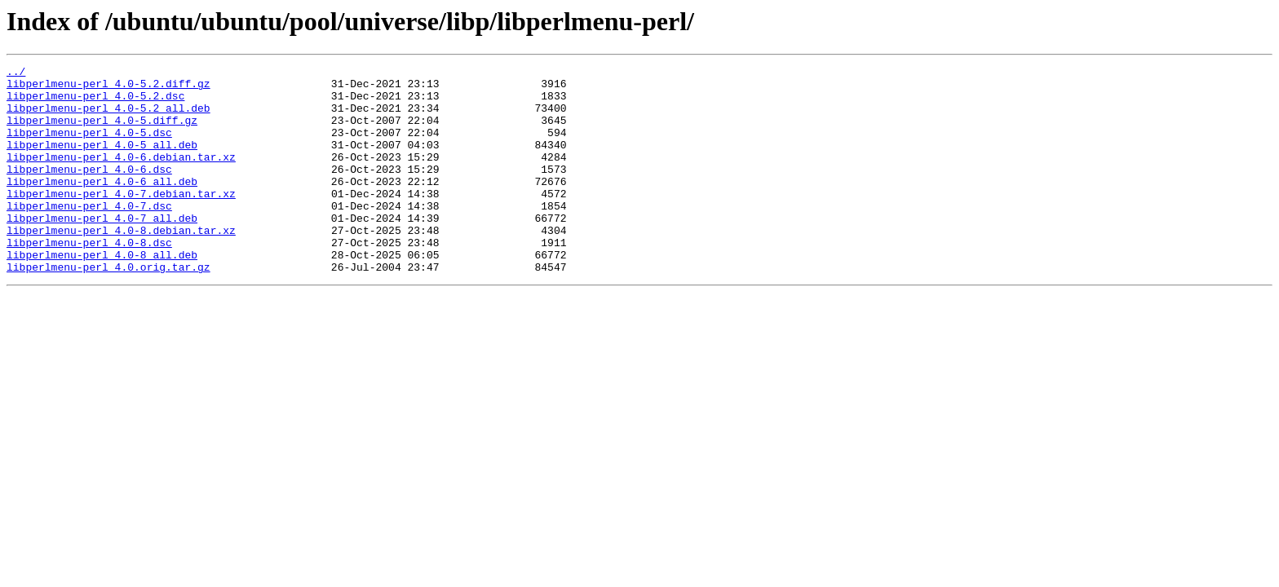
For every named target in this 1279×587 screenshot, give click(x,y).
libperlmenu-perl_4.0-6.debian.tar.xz (121, 176)
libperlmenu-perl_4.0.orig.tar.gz (108, 308)
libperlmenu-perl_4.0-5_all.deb (102, 161)
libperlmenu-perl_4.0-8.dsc (89, 278)
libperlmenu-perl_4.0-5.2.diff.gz (108, 88)
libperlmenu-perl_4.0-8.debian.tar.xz (121, 264)
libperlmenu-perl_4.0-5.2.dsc (95, 102)
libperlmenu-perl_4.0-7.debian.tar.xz (121, 220)
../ (16, 73)
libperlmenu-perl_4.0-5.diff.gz (102, 132)
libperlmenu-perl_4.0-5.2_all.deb (108, 117)
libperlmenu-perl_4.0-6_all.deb (102, 205)
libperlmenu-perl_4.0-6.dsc (89, 190)
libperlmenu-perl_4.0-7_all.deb (102, 249)
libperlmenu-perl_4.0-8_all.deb (102, 293)
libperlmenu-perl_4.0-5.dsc (89, 146)
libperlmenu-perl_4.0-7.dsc (89, 234)
